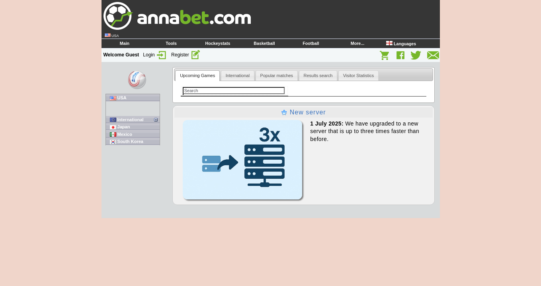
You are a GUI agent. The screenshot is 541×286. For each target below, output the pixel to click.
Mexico (121, 134)
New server (303, 112)
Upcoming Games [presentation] (197, 75)
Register (186, 55)
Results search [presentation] (318, 75)
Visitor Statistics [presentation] (358, 75)
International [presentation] (238, 75)
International (127, 119)
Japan (120, 126)
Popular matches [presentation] (276, 75)
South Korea (126, 141)
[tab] (197, 75)
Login (155, 55)
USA (118, 97)
